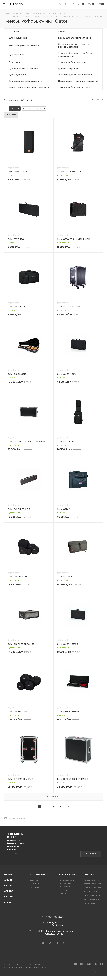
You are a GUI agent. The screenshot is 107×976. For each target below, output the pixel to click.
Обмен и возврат (92, 895)
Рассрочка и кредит (93, 899)
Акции (8, 880)
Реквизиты (35, 888)
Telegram (57, 943)
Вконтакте (43, 943)
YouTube (64, 943)
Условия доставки (92, 884)
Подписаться (91, 854)
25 (67, 806)
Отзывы (33, 891)
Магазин (9, 874)
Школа (8, 885)
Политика (34, 884)
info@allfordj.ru (56, 925)
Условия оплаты (91, 880)
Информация (67, 874)
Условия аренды (91, 891)
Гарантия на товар (92, 888)
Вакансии (34, 880)
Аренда (8, 891)
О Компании (37, 874)
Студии (8, 896)
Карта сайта (89, 903)
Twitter (50, 943)
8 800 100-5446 (54, 917)
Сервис (8, 902)
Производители (66, 880)
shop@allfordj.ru (55, 922)
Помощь (89, 874)
